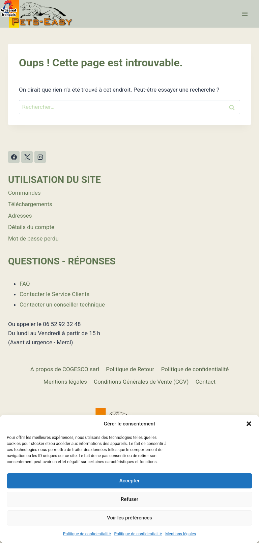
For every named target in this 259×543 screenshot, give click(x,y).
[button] (249, 423)
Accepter (129, 481)
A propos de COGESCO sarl (64, 369)
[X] (27, 157)
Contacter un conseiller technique (62, 304)
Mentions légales (180, 534)
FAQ (25, 283)
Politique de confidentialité (87, 534)
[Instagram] (40, 157)
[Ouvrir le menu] (244, 13)
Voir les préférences (129, 518)
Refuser (129, 499)
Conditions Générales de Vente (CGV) (141, 381)
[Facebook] (14, 157)
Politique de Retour (130, 369)
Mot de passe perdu (33, 238)
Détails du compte (31, 227)
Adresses (20, 215)
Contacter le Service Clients (54, 294)
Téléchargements (30, 204)
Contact (205, 381)
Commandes (24, 192)
